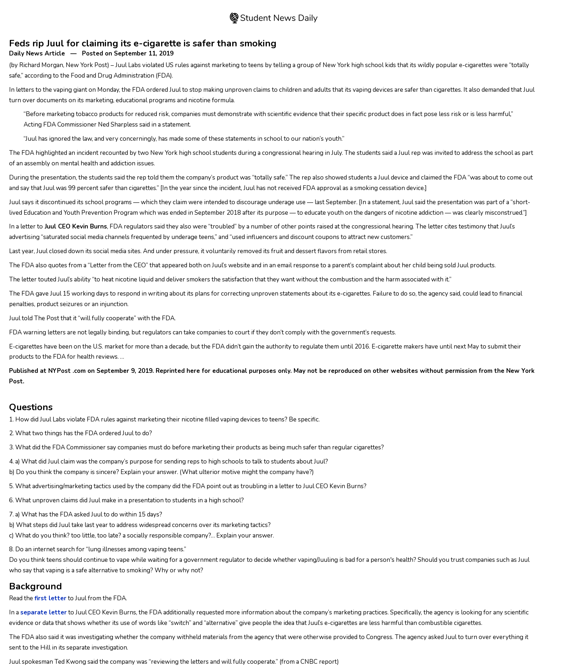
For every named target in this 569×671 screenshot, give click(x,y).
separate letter (43, 612)
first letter (50, 598)
